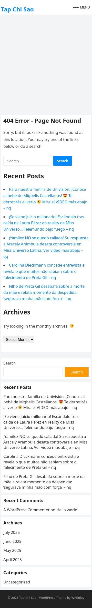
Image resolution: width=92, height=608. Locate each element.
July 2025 (11, 532)
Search (9, 363)
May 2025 (12, 550)
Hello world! (67, 509)
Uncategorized (16, 582)
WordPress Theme (52, 597)
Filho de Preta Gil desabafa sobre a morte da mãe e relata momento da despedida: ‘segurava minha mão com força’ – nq (44, 292)
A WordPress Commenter (26, 509)
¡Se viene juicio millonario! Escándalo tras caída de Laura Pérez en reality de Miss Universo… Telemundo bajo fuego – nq (43, 223)
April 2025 (12, 559)
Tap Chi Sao (17, 9)
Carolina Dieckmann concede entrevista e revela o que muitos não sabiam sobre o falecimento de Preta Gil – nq (44, 271)
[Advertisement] (46, 64)
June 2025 (12, 541)
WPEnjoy (77, 597)
